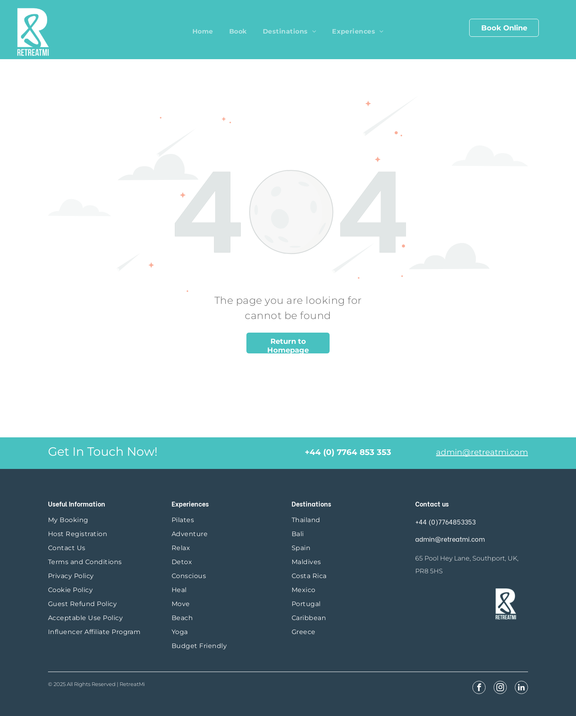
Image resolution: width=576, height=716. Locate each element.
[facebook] (479, 688)
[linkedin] (521, 688)
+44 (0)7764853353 (445, 521)
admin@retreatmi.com (482, 452)
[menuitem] (202, 31)
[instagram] (500, 688)
